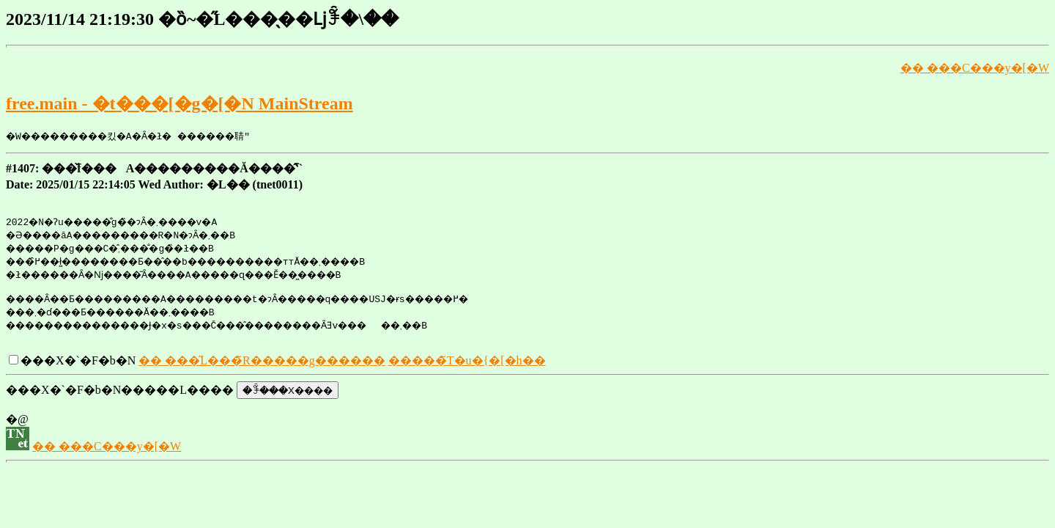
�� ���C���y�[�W (974, 68)
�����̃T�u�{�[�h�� (467, 365)
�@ (17, 423)
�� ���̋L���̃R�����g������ (261, 365)
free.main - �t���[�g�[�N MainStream (179, 103)
